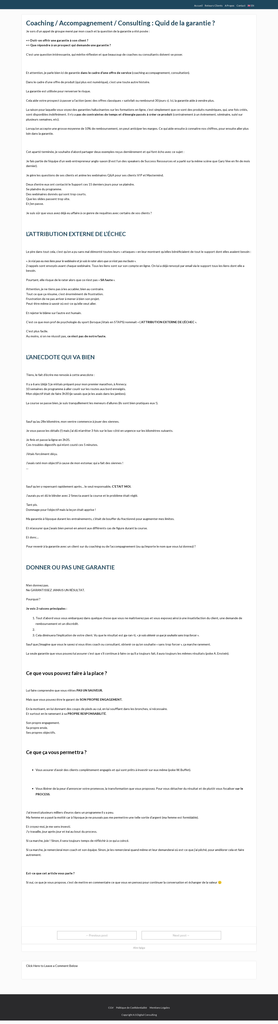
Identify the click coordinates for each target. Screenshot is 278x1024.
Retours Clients (214, 5)
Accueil (198, 5)
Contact (241, 5)
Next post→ (181, 935)
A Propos (229, 5)
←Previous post (97, 935)
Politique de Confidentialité (131, 1007)
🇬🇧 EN (251, 5)
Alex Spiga (139, 947)
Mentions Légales (160, 1007)
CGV (111, 1007)
